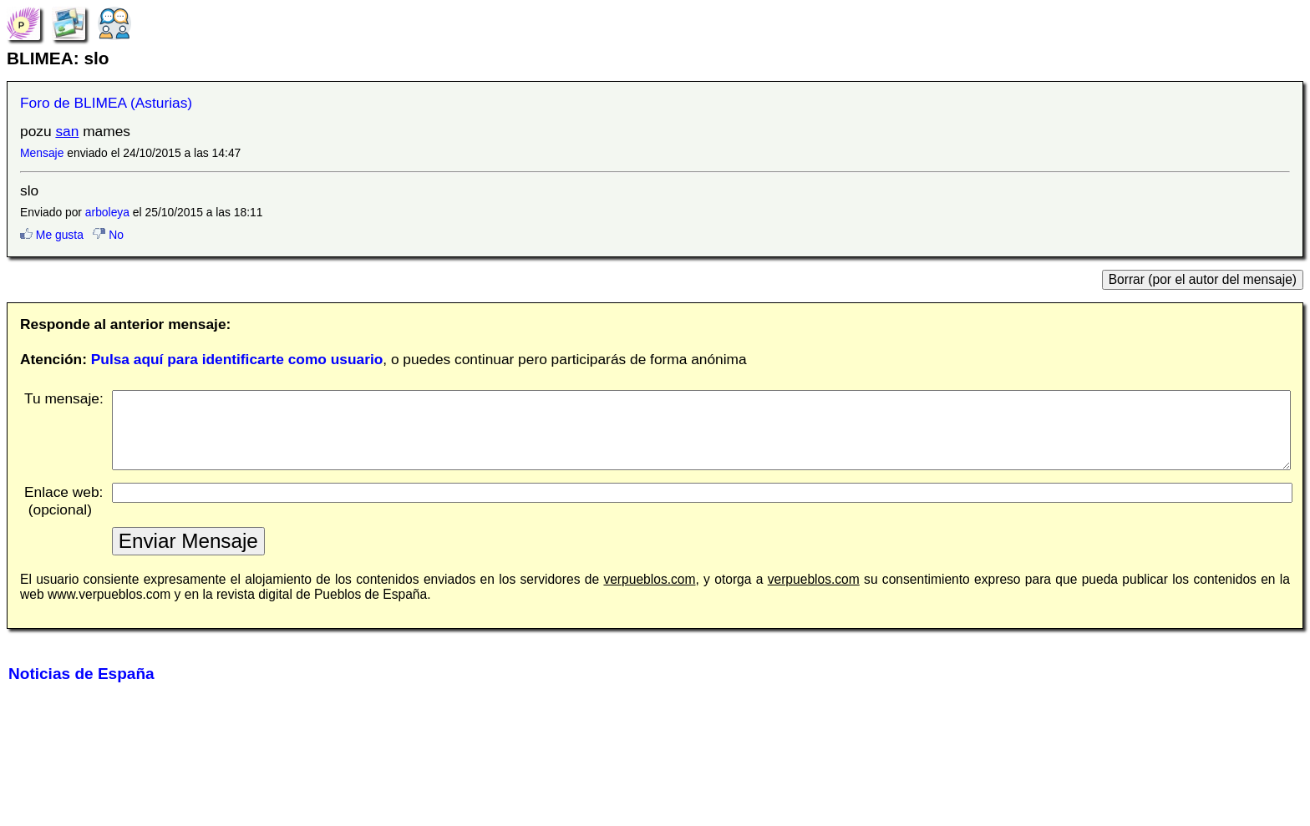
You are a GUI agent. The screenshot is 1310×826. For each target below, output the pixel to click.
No (108, 234)
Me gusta (52, 234)
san (67, 131)
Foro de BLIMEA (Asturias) (106, 102)
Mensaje (41, 153)
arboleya (107, 212)
